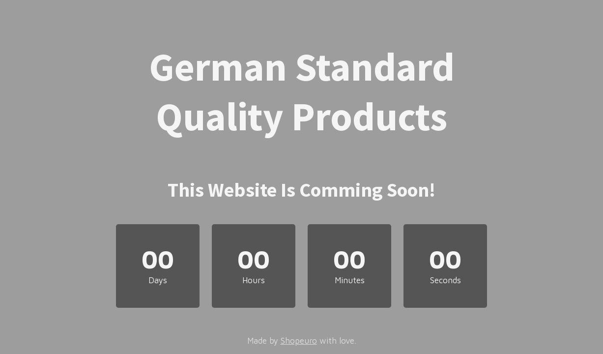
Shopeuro (299, 341)
